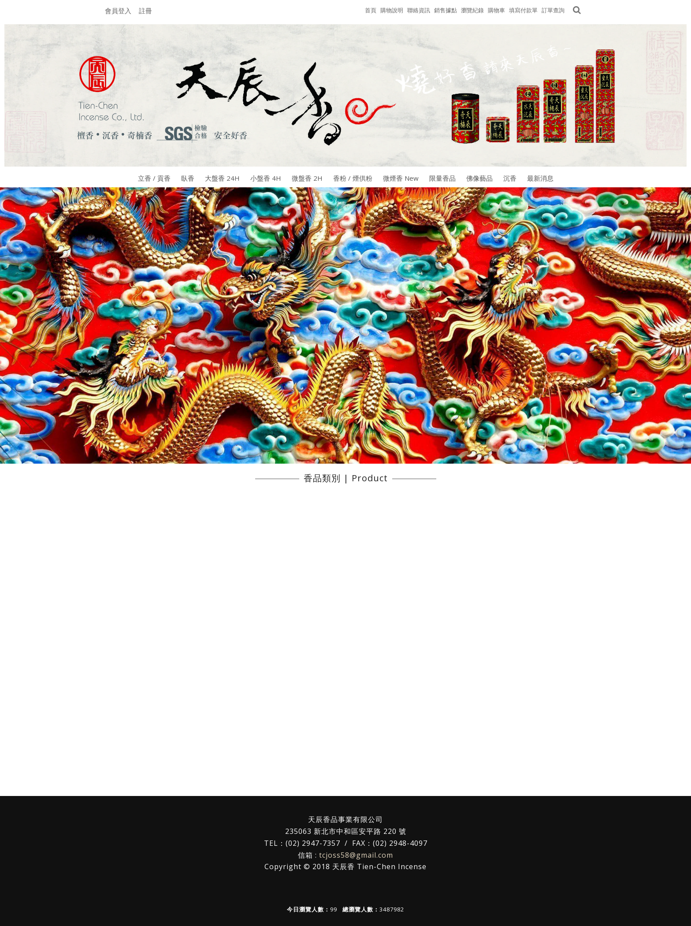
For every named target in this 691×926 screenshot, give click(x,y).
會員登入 (118, 10)
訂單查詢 (553, 10)
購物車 (496, 10)
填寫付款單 (523, 10)
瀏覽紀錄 (472, 10)
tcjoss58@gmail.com (356, 855)
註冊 (145, 10)
